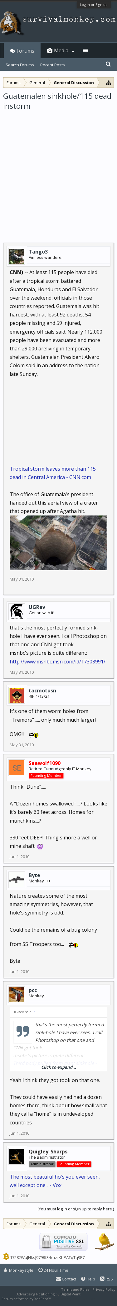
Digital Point (70, 1294)
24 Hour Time (53, 1270)
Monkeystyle (18, 1270)
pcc (33, 990)
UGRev (37, 607)
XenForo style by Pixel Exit (73, 1298)
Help (88, 1279)
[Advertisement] (58, 172)
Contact (66, 1279)
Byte (34, 875)
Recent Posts (52, 65)
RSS (106, 1279)
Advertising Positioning (36, 1294)
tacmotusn (42, 690)
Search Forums (20, 65)
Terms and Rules (75, 1289)
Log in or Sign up (94, 4)
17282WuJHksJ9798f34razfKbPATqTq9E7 (47, 1257)
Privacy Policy (103, 1289)
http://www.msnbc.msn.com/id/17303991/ (57, 661)
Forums (25, 50)
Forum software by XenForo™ (27, 1298)
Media (61, 50)
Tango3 (38, 252)
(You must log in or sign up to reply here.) (75, 1209)
